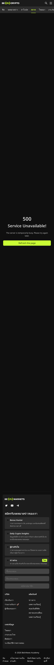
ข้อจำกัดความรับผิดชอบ (34, 659)
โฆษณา (42, 9)
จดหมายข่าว (13, 9)
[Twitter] (6, 506)
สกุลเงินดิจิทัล (34, 608)
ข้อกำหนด (5, 659)
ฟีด (3, 9)
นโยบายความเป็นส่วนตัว (17, 659)
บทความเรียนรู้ (35, 604)
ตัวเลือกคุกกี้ (47, 659)
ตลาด (33, 9)
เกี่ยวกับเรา (9, 600)
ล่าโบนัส (24, 9)
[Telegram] (17, 506)
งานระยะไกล (10, 634)
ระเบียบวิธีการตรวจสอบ (14, 643)
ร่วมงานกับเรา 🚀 (12, 604)
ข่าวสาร (32, 600)
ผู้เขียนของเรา (10, 608)
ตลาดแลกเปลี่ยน (35, 613)
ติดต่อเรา (8, 639)
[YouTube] (12, 506)
